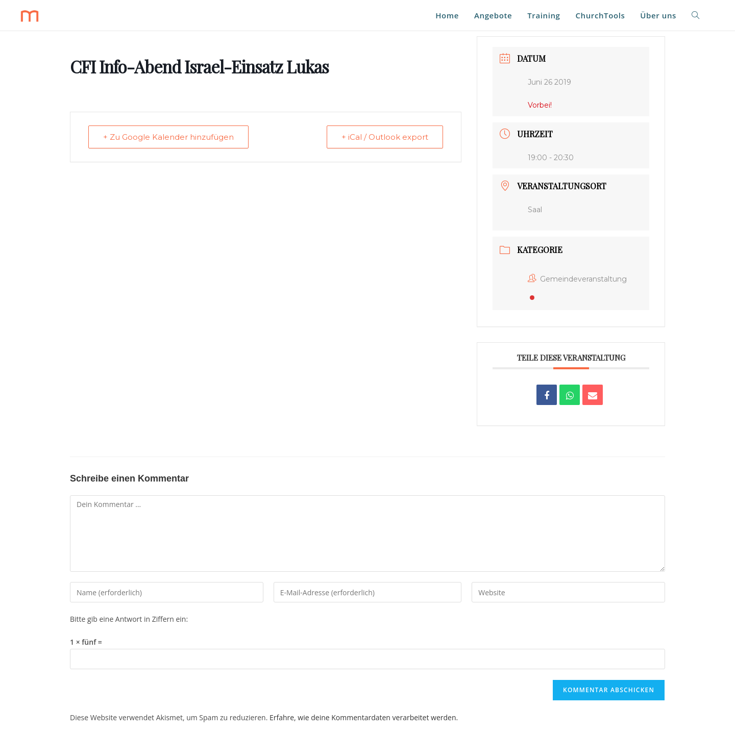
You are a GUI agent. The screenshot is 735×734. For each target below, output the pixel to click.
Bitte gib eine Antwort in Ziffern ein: (129, 619)
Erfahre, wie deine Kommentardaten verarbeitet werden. (364, 717)
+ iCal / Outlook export (384, 137)
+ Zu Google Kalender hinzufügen (168, 137)
